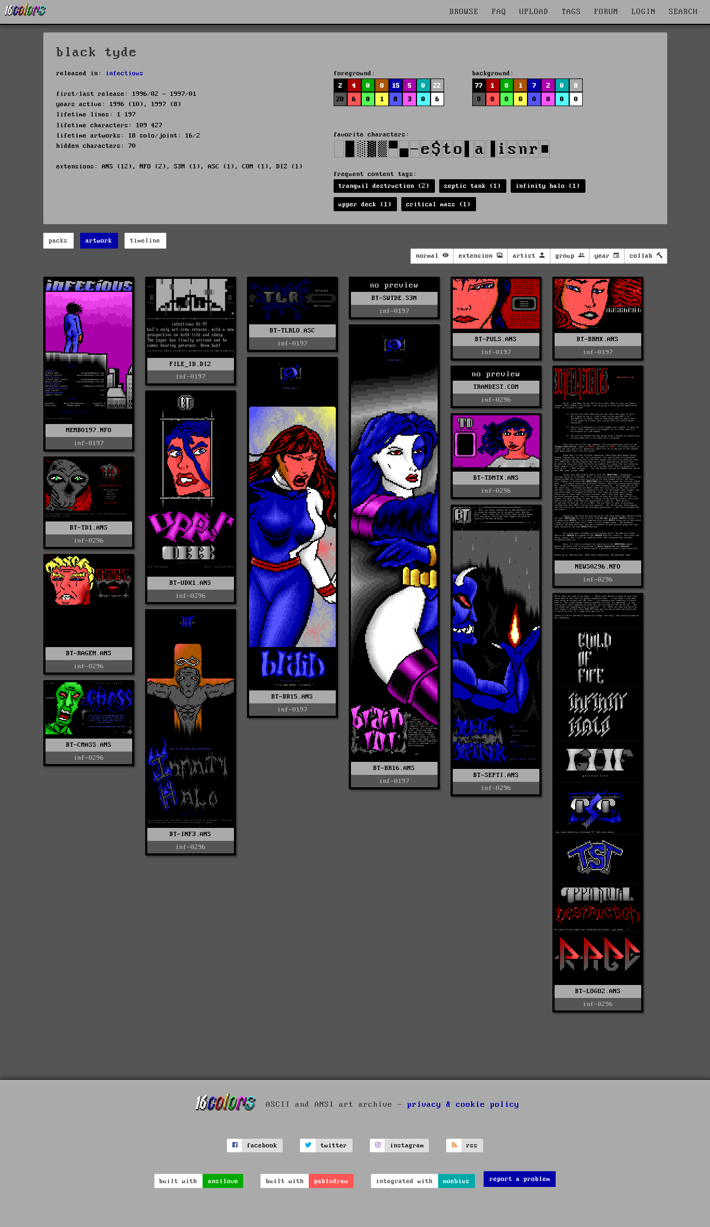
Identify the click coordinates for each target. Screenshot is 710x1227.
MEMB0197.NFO (89, 430)
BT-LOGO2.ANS (598, 991)
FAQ (499, 12)
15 (396, 85)
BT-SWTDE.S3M (394, 298)
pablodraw (331, 1181)
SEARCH (683, 12)
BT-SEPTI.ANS (496, 775)
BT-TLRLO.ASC (292, 330)
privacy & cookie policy (463, 1104)
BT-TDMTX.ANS (496, 477)
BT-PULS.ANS (496, 339)
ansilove (223, 1181)
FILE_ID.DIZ (190, 364)
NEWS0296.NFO (598, 566)
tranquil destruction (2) (383, 186)
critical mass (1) (438, 204)
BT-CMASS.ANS (89, 744)
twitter (334, 1145)
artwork (99, 240)
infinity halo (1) (548, 186)
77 (479, 85)
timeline (145, 240)
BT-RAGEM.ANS (89, 653)
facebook (262, 1145)
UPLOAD (534, 12)
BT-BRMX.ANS (597, 339)
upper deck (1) (365, 204)
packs (58, 240)
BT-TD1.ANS (89, 527)
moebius (456, 1181)
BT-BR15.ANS (292, 696)
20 (340, 99)
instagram (407, 1145)
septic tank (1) (472, 186)
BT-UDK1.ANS (190, 582)
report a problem (520, 1179)
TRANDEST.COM (496, 386)
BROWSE (464, 12)
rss (472, 1145)
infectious (125, 73)
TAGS (571, 12)
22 (437, 85)
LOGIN (643, 12)
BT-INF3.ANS (190, 834)
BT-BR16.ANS (394, 768)
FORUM (606, 12)
